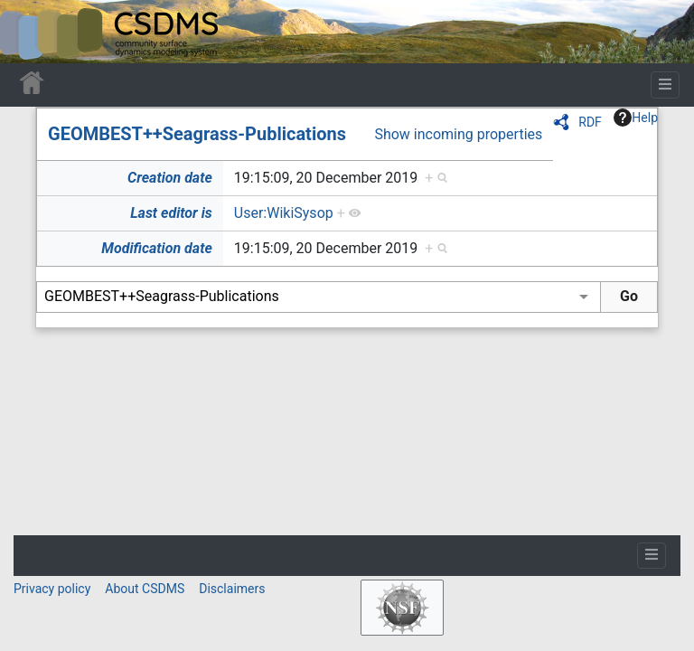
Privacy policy (52, 588)
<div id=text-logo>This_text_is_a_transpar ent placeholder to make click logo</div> (28, 32)
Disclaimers (232, 588)
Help (636, 117)
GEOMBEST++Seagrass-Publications (197, 134)
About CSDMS (144, 588)
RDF (590, 122)
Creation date (169, 177)
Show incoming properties (458, 134)
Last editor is (171, 213)
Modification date (156, 248)
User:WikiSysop (283, 213)
